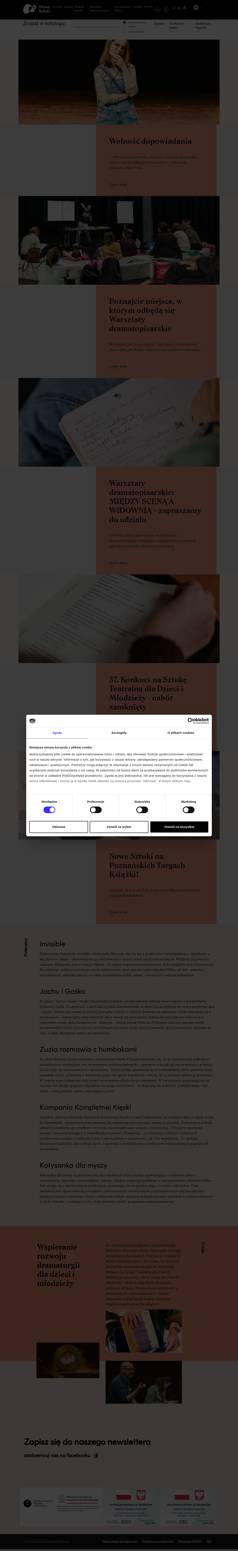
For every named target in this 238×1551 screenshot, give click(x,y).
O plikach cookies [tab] (180, 732)
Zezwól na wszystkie (179, 827)
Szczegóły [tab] (118, 732)
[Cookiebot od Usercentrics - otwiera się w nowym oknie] (191, 721)
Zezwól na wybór (119, 827)
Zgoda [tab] (57, 732)
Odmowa (58, 827)
